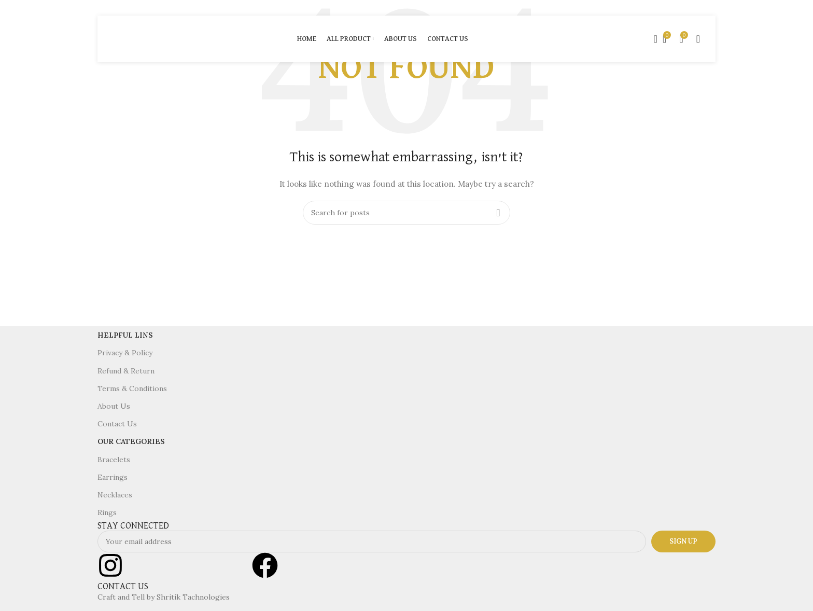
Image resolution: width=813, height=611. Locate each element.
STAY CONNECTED (133, 526)
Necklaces (114, 494)
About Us (113, 406)
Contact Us (117, 423)
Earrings (112, 477)
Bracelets (113, 459)
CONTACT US (122, 586)
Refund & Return (126, 371)
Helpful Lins (125, 335)
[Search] (652, 39)
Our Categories (131, 441)
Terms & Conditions (132, 388)
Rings (107, 512)
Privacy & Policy (124, 352)
